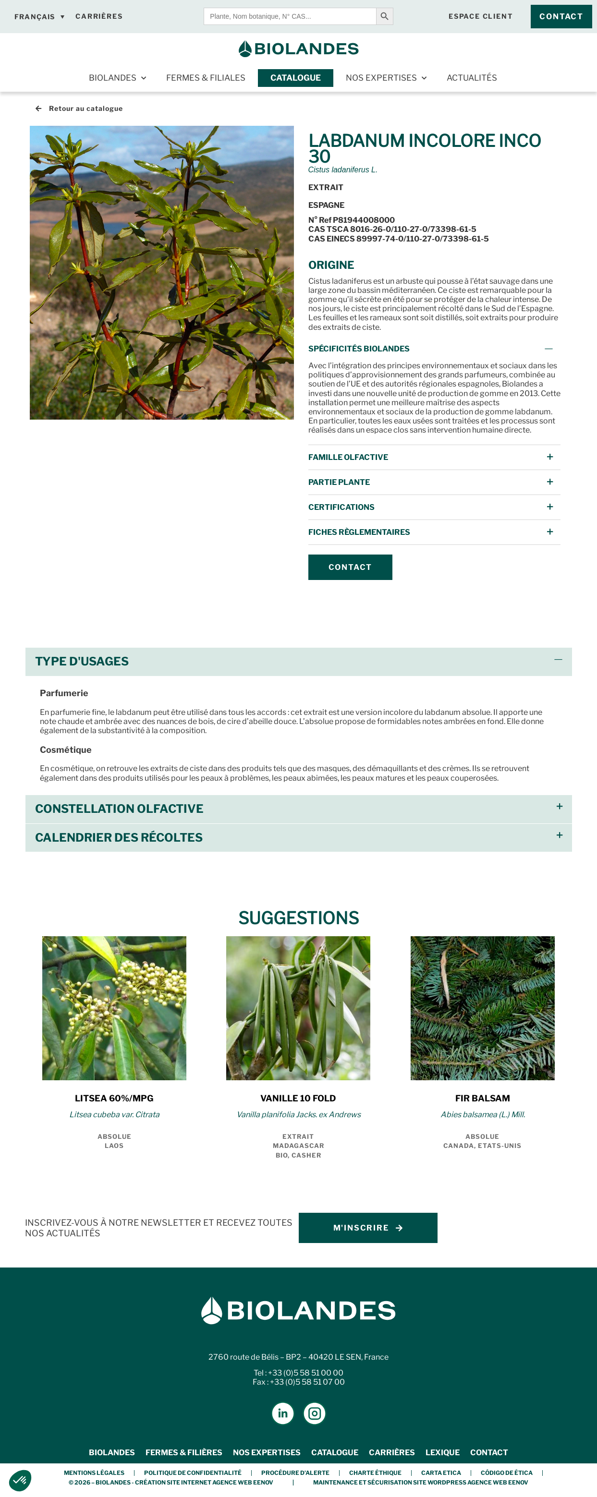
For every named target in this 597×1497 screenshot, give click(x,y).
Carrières (392, 1452)
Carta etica (441, 1472)
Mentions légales (94, 1472)
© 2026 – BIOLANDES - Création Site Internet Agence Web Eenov (171, 1482)
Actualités (472, 78)
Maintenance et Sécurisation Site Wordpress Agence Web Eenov (420, 1482)
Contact (489, 1452)
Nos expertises (386, 78)
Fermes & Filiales (205, 78)
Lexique (443, 1452)
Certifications (341, 507)
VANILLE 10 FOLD (298, 1098)
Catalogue (295, 78)
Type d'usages (82, 661)
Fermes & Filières (184, 1452)
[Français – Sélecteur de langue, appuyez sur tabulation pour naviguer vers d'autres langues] (39, 17)
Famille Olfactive (348, 457)
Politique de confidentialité (193, 1472)
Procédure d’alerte (295, 1472)
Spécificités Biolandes (359, 348)
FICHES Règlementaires (359, 532)
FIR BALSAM (482, 1098)
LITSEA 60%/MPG (114, 1098)
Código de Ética (507, 1472)
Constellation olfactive (119, 809)
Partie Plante (339, 482)
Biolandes (117, 78)
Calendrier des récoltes (119, 838)
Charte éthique (375, 1472)
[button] (434, 349)
